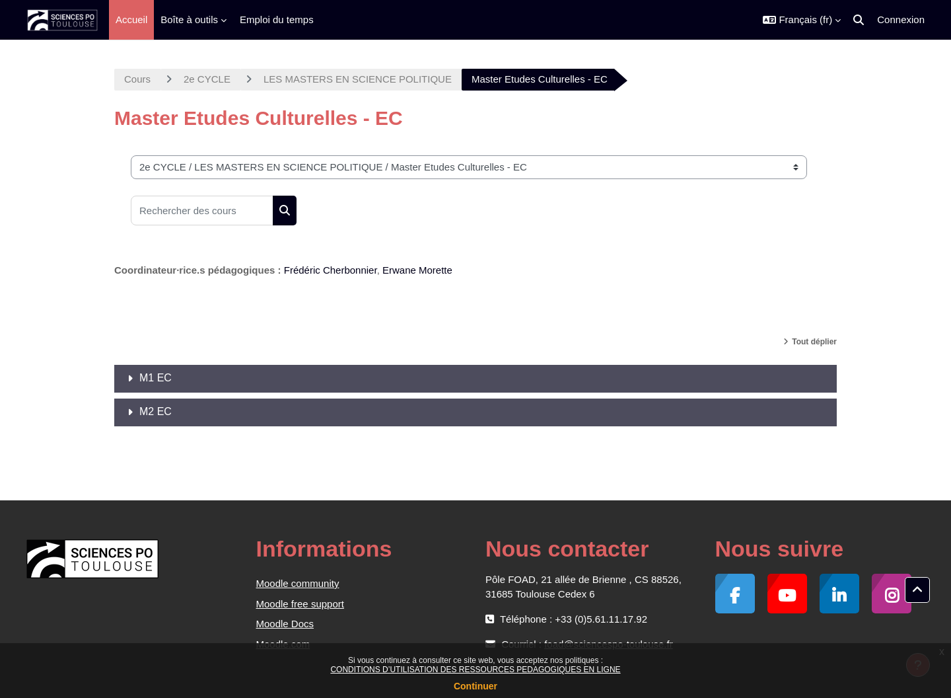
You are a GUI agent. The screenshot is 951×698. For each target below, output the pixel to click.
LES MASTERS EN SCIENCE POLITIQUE (358, 79)
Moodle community (297, 583)
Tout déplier (814, 341)
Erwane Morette (417, 270)
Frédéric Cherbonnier (330, 270)
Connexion (901, 19)
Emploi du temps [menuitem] (277, 19)
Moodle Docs (285, 623)
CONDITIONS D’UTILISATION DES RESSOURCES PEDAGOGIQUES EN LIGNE (475, 669)
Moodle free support (300, 603)
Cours (137, 79)
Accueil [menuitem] (131, 19)
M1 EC (155, 377)
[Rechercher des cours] (202, 210)
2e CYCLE (207, 79)
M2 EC (155, 411)
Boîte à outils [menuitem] (189, 19)
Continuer (475, 686)
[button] (802, 20)
